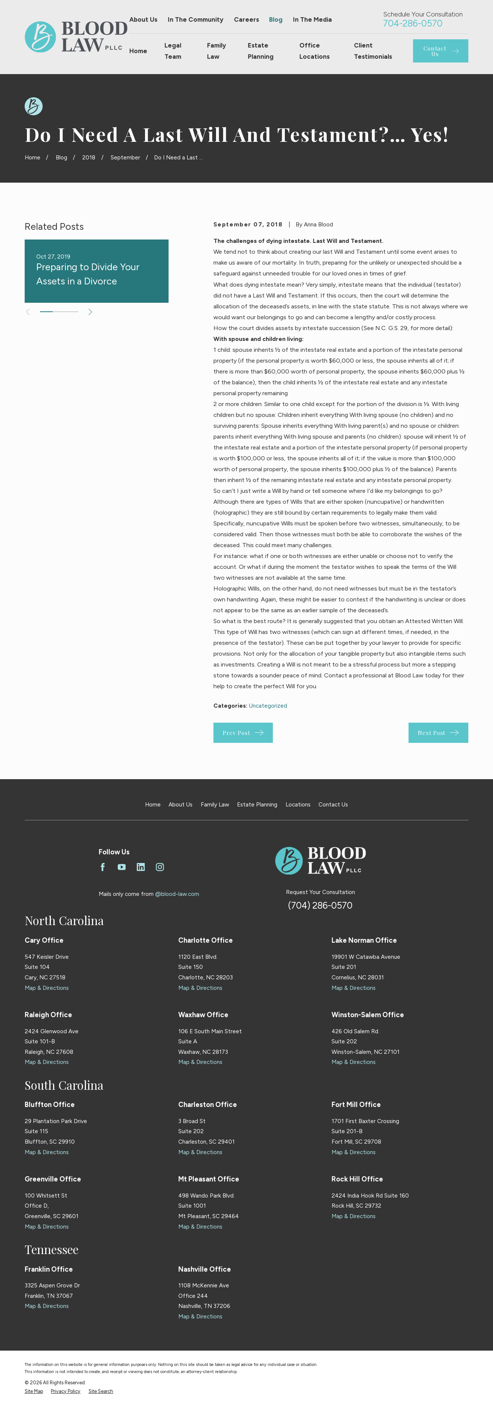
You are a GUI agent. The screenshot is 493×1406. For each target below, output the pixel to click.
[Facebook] (103, 867)
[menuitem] (34, 1391)
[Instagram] (160, 867)
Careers (246, 19)
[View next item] (90, 312)
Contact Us (333, 804)
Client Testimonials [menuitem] (373, 51)
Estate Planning (257, 804)
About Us (143, 19)
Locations (298, 804)
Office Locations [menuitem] (314, 51)
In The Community (196, 19)
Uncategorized (268, 705)
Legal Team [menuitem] (172, 51)
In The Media (312, 19)
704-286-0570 (413, 23)
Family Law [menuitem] (216, 51)
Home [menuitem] (138, 51)
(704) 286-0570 (320, 905)
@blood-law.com (177, 893)
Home (153, 804)
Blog (276, 19)
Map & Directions (47, 987)
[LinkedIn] (141, 867)
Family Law (215, 804)
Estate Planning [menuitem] (261, 51)
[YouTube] (122, 867)
